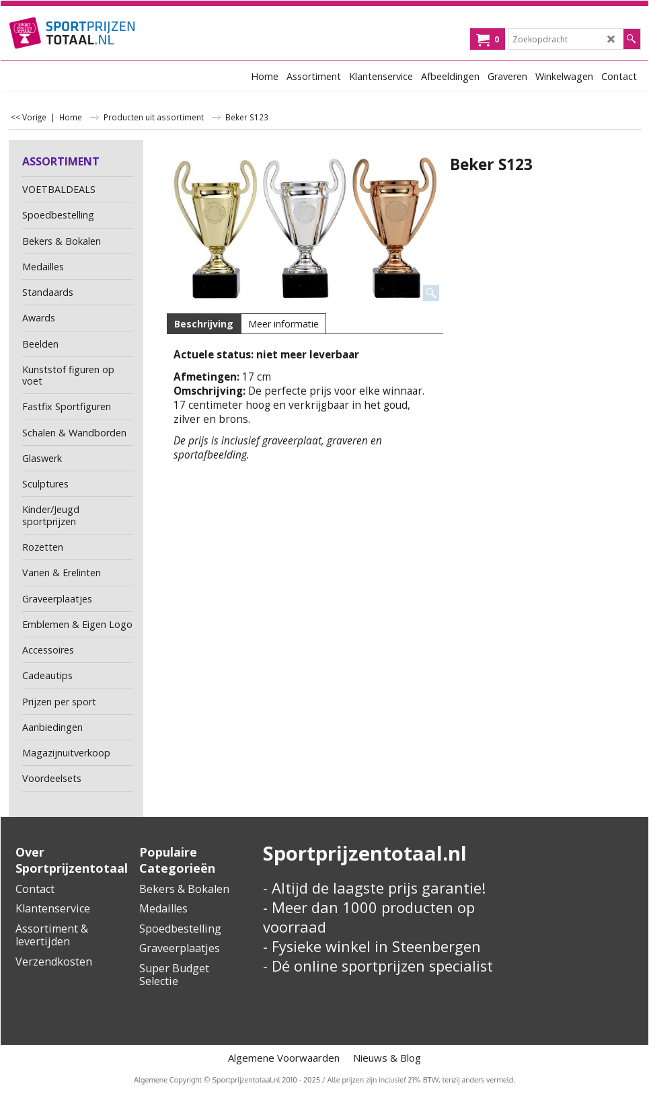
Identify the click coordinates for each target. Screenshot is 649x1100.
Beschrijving (203, 323)
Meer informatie (283, 323)
